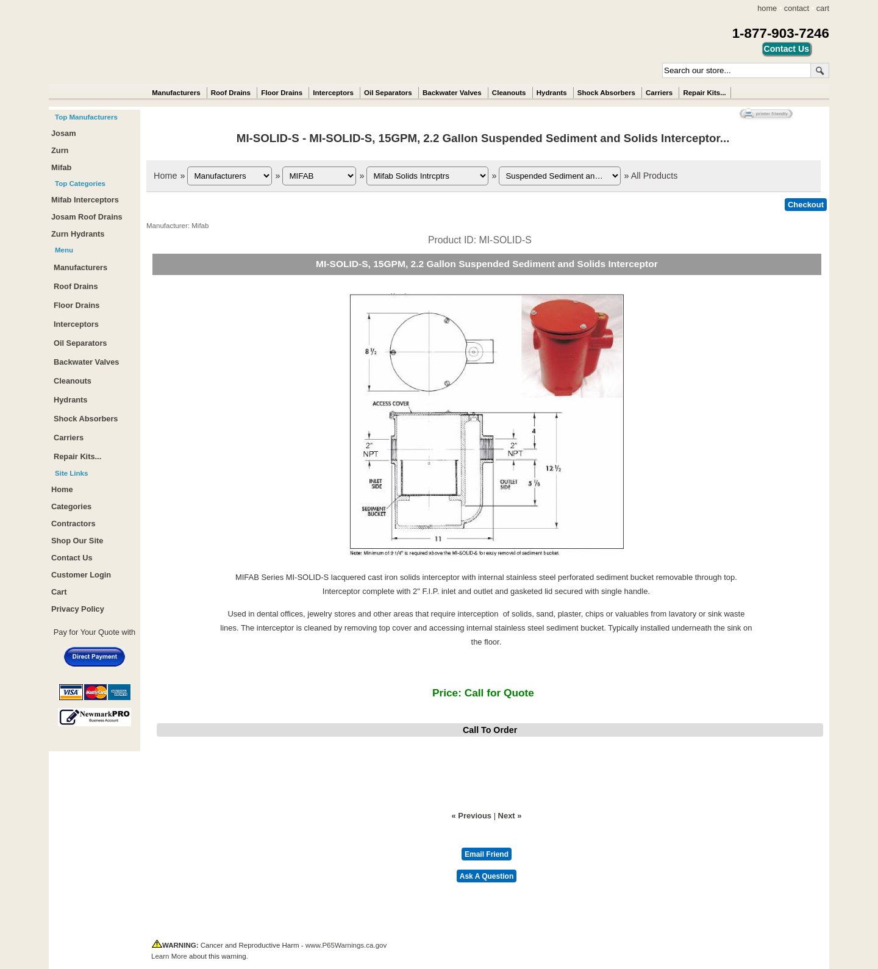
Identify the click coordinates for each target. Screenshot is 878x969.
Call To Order (490, 730)
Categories (71, 506)
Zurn (59, 150)
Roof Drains (231, 92)
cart (822, 8)
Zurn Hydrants (77, 233)
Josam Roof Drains (87, 216)
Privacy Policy (77, 608)
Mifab (61, 167)
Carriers (659, 92)
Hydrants (552, 92)
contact (796, 8)
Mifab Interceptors (85, 199)
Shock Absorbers (606, 92)
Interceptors (333, 92)
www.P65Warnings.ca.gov (346, 945)
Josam (63, 133)
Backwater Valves (452, 92)
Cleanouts (509, 92)
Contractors (73, 523)
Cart (59, 591)
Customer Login (81, 574)
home (767, 8)
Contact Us (72, 557)
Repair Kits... (704, 92)
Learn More (169, 956)
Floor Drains (281, 92)
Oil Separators (388, 92)
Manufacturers (176, 92)
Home (165, 176)
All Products (654, 176)
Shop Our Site (77, 540)
